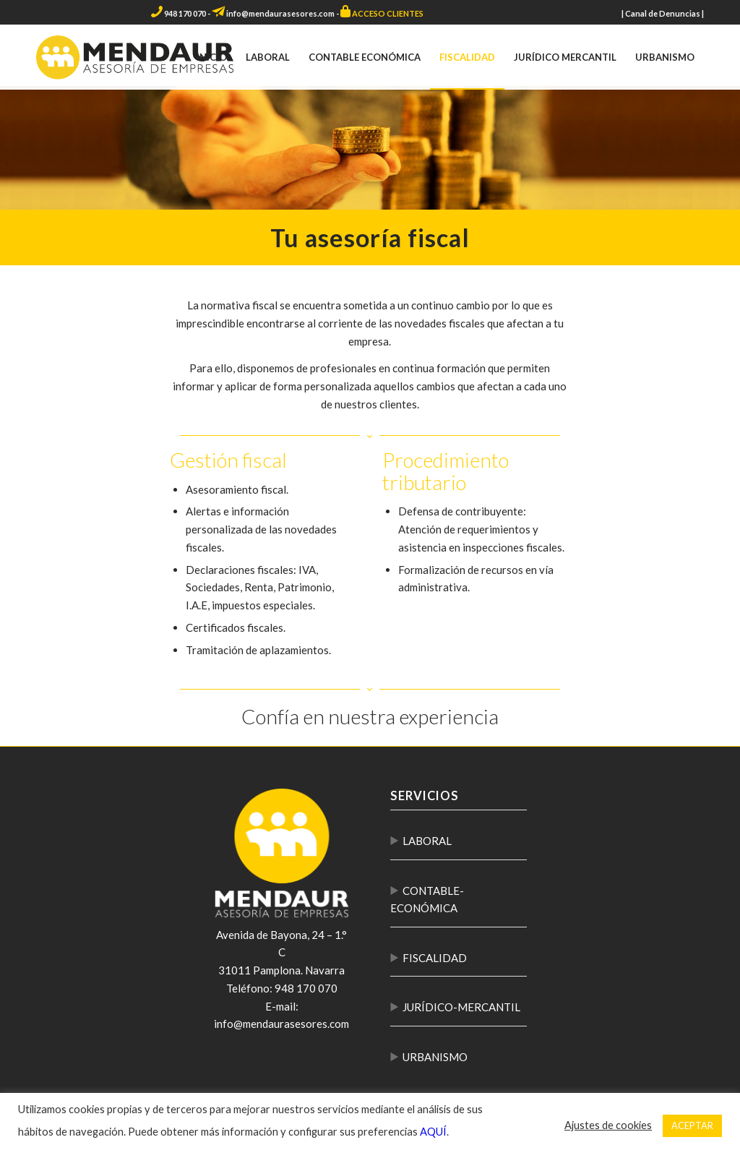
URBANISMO (435, 1056)
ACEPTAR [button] (692, 1125)
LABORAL (427, 840)
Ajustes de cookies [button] (608, 1125)
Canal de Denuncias (662, 13)
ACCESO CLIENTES (387, 13)
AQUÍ (433, 1131)
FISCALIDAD (435, 957)
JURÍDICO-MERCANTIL (461, 1006)
